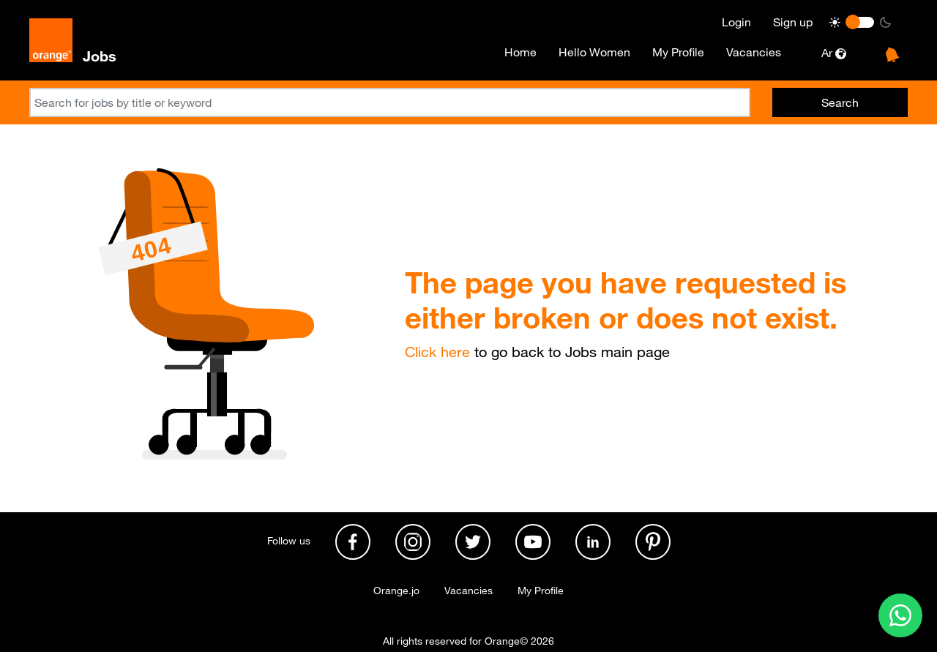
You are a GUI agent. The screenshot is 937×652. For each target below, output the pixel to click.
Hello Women (594, 52)
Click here (437, 352)
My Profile (678, 52)
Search (840, 102)
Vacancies (753, 52)
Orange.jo (396, 590)
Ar (833, 52)
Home (520, 52)
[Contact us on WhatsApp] (900, 615)
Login (736, 22)
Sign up (793, 22)
